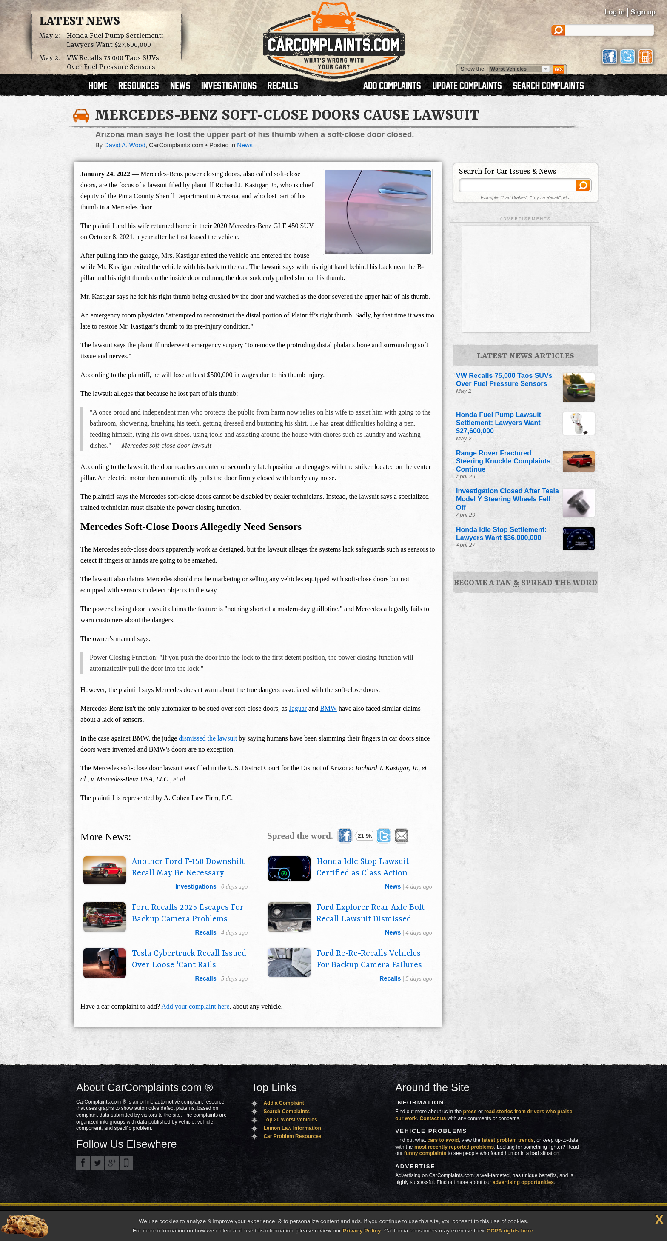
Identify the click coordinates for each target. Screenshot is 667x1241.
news (393, 886)
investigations (196, 886)
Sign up (643, 12)
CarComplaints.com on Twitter (97, 1163)
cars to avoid (443, 1140)
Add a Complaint (283, 1103)
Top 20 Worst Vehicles (290, 1120)
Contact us (433, 1118)
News (245, 145)
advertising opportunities (523, 1182)
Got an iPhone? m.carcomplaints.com (126, 1163)
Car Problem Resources (292, 1136)
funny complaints (425, 1153)
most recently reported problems (454, 1147)
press (470, 1112)
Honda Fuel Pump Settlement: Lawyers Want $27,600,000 (115, 40)
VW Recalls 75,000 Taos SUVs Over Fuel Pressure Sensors (113, 62)
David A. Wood (124, 145)
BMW (328, 708)
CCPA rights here (510, 1230)
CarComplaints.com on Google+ (112, 1163)
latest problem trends (508, 1140)
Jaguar (298, 708)
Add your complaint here (195, 1006)
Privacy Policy (361, 1230)
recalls (205, 932)
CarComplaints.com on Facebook (83, 1163)
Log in (614, 12)
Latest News (79, 22)
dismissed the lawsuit (208, 738)
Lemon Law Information (292, 1128)
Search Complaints (286, 1112)
